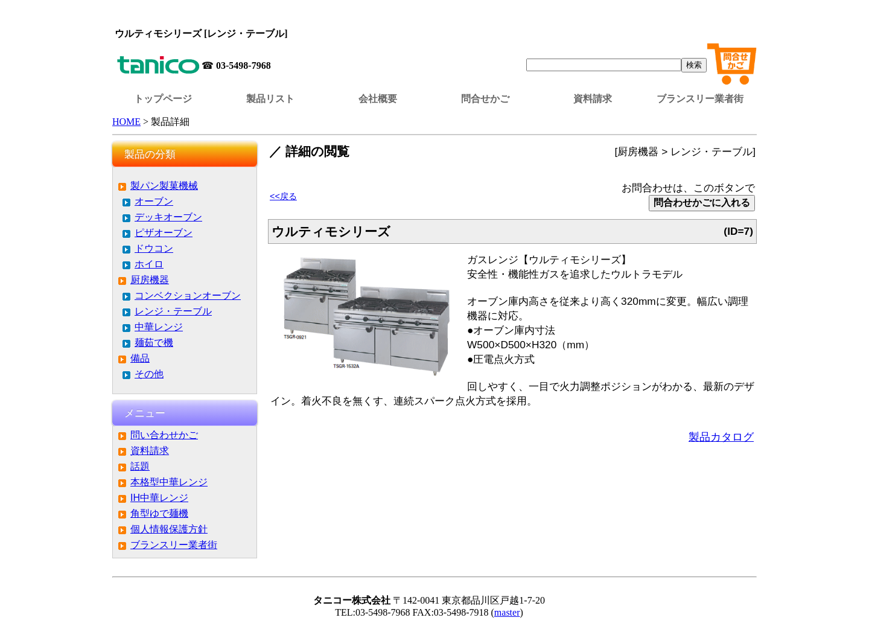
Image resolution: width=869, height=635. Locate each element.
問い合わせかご (164, 435)
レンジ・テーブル (173, 311)
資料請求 (592, 99)
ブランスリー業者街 (700, 99)
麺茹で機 (154, 342)
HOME (126, 121)
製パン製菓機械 (164, 185)
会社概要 (377, 99)
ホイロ (149, 264)
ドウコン (154, 248)
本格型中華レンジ (169, 482)
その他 (149, 374)
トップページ (163, 99)
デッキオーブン (168, 217)
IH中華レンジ (159, 498)
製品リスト (270, 99)
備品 (140, 358)
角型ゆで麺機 (159, 513)
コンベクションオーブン (188, 295)
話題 (140, 466)
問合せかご (485, 99)
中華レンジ (159, 327)
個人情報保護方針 (169, 529)
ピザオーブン (164, 233)
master (507, 612)
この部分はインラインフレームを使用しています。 (434, 15)
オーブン (154, 201)
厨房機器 (149, 280)
